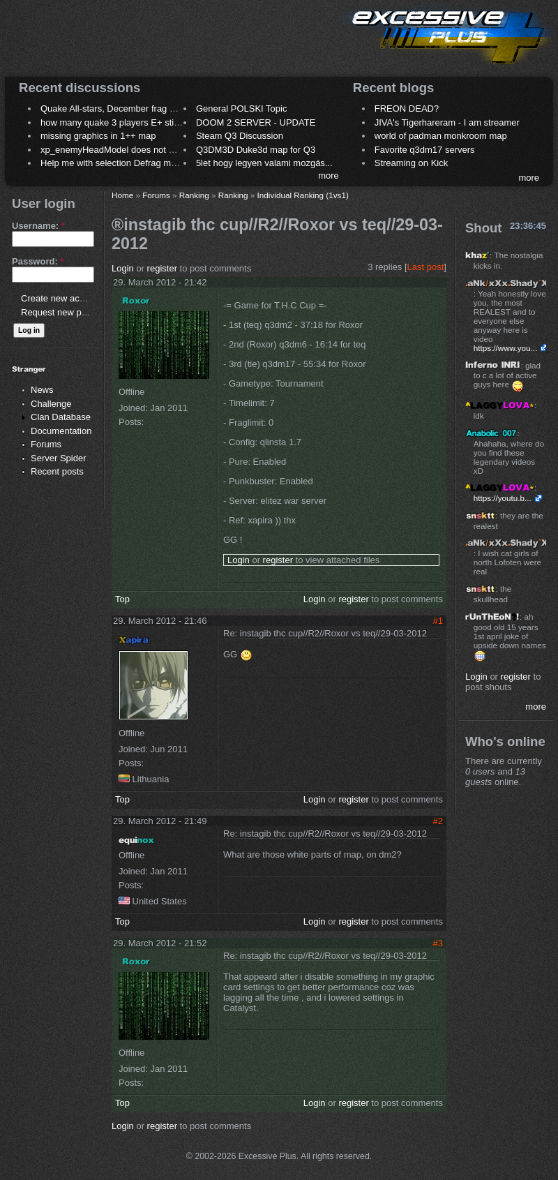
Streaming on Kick (411, 163)
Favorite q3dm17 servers (425, 149)
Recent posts (57, 471)
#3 (438, 943)
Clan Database (61, 417)
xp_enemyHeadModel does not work (114, 149)
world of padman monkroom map (441, 135)
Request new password (68, 312)
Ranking (194, 195)
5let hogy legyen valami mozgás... (264, 163)
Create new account (61, 298)
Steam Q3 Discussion (239, 135)
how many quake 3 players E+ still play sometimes (141, 122)
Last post (425, 267)
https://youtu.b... (502, 497)
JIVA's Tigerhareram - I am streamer (447, 122)
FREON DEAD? (407, 108)
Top (122, 599)
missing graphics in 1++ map (98, 135)
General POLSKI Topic (241, 108)
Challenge (51, 403)
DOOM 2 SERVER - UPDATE (255, 122)
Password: (37, 261)
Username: (38, 226)
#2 (438, 821)
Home (122, 195)
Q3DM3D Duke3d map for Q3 (255, 149)
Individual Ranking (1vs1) (303, 195)
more (328, 175)
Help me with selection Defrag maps (113, 163)
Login (123, 268)
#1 (438, 620)
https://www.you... (506, 347)
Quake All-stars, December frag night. (116, 108)
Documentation (61, 431)
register (162, 268)
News (42, 389)
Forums (46, 444)
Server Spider (58, 458)
